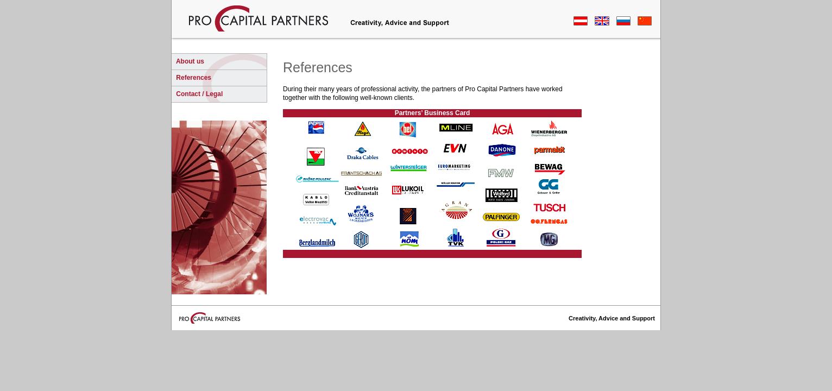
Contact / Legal (198, 94)
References (192, 77)
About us (189, 61)
